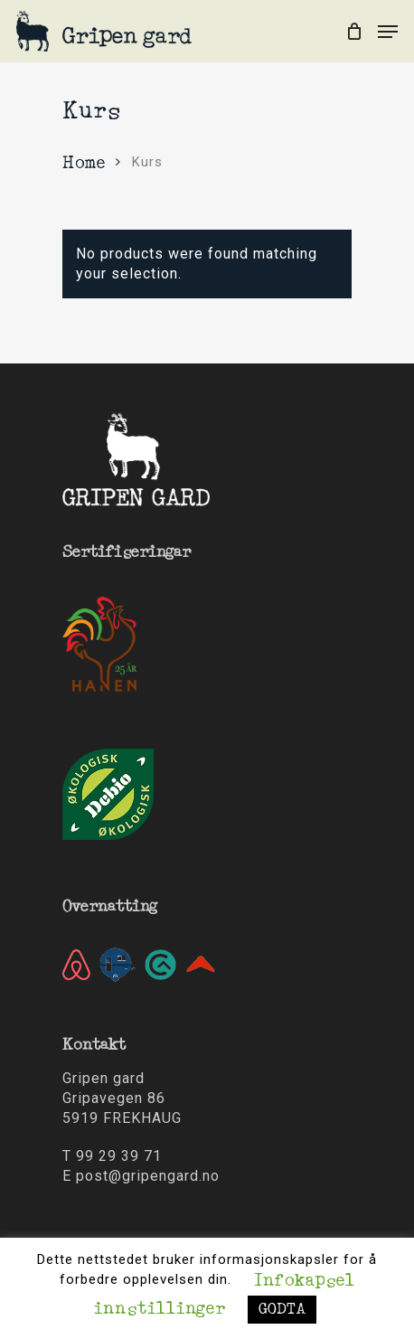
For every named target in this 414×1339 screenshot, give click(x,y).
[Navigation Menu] (388, 32)
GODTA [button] (282, 1309)
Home (83, 164)
